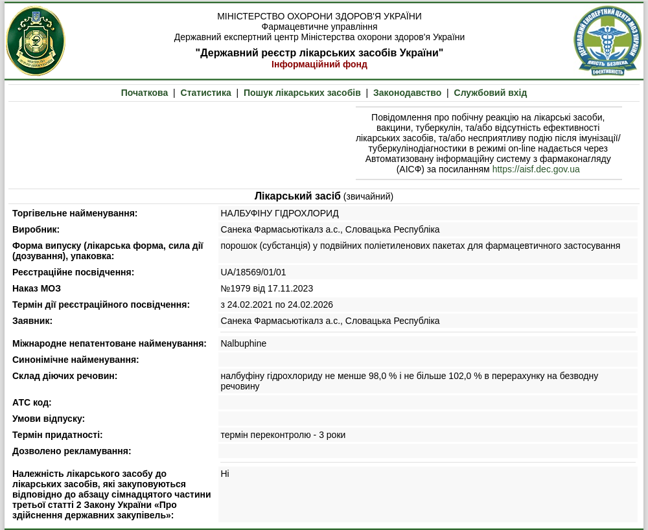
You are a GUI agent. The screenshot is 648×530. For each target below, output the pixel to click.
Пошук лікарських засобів (302, 92)
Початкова (144, 92)
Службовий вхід (490, 92)
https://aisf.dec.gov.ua (536, 169)
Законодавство (407, 92)
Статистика (206, 92)
